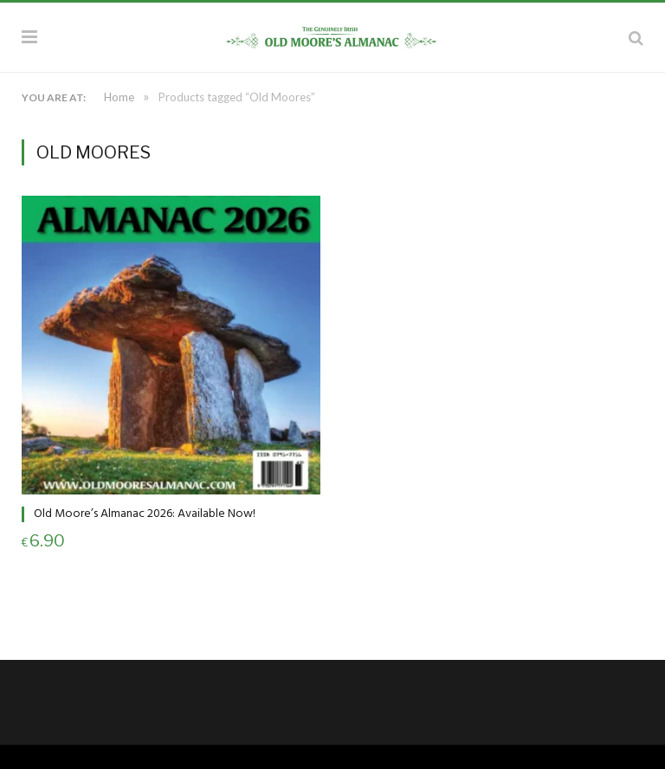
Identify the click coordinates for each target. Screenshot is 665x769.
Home (119, 97)
